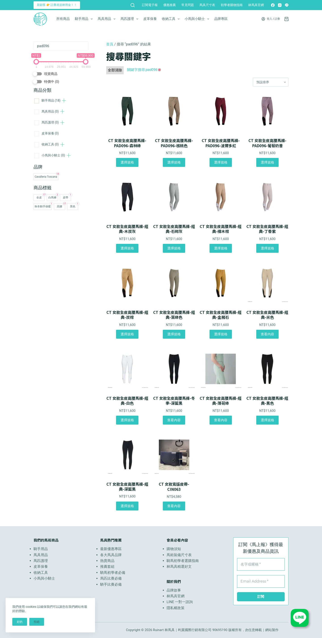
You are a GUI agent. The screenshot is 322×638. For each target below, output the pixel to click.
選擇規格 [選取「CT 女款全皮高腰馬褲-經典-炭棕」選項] (127, 334)
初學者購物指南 (232, 5)
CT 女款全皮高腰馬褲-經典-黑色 (267, 401)
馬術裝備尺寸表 (179, 555)
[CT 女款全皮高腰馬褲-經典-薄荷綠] (221, 369)
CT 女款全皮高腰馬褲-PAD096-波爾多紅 (221, 143)
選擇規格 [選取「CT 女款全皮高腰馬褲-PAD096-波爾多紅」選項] (220, 162)
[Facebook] (273, 5)
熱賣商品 (107, 561)
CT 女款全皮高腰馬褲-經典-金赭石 (221, 315)
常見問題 (187, 5)
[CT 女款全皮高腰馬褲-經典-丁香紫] (267, 197)
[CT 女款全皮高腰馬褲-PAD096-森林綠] (127, 111)
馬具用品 (107, 19)
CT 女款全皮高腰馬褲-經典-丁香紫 (267, 229)
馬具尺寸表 (207, 5)
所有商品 (63, 19)
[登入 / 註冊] (271, 19)
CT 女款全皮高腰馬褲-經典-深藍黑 (127, 486)
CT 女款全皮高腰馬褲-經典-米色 (267, 315)
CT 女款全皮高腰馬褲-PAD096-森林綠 (127, 143)
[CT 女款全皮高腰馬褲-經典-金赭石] (221, 283)
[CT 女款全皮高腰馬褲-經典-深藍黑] (127, 455)
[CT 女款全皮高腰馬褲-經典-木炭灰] (127, 197)
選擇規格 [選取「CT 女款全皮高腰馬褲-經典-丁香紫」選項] (267, 248)
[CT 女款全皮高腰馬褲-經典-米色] (267, 283)
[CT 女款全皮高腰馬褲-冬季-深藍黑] (174, 369)
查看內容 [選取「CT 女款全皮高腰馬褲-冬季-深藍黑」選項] (174, 420)
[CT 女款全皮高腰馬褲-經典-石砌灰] (174, 197)
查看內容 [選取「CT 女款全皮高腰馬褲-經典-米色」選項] (267, 334)
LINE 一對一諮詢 (180, 602)
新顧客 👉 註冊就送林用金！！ (57, 4)
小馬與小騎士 (198, 19)
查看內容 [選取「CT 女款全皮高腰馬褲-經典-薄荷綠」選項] (220, 420)
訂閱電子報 (150, 5)
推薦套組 (107, 566)
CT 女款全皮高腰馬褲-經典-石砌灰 (174, 229)
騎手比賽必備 (111, 584)
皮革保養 (150, 19)
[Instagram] (280, 5)
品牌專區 (221, 19)
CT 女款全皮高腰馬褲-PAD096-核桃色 (174, 143)
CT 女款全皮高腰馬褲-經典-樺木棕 (221, 229)
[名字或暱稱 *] (261, 564)
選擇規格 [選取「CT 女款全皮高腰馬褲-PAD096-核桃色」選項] (174, 162)
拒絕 (37, 621)
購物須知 (174, 549)
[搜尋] (133, 5)
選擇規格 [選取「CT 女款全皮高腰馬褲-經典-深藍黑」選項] (127, 506)
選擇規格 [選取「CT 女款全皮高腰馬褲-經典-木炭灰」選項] (127, 248)
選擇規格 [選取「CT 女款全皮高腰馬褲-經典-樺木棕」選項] (220, 248)
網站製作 (272, 630)
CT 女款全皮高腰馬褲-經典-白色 (127, 401)
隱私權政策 (175, 608)
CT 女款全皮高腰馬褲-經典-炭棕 (127, 315)
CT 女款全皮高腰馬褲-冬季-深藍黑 (174, 401)
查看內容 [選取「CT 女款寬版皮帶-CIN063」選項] (174, 506)
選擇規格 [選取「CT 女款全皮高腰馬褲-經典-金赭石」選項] (220, 334)
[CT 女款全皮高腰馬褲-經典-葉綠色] (174, 283)
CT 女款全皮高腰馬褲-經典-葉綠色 (174, 315)
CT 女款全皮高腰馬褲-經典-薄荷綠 (221, 401)
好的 (20, 621)
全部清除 (115, 70)
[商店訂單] (270, 82)
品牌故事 (174, 590)
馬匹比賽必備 (111, 578)
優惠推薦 (169, 5)
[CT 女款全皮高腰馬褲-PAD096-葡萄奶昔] (267, 111)
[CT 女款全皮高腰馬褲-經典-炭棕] (127, 283)
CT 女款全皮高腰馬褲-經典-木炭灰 (127, 229)
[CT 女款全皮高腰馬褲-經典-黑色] (267, 369)
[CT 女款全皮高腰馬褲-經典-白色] (127, 369)
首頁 (109, 44)
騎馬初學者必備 (112, 572)
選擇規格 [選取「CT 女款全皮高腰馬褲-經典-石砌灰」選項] (174, 248)
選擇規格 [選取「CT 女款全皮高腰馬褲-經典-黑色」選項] (267, 420)
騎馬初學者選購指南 (183, 561)
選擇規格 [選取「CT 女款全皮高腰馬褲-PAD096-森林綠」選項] (127, 162)
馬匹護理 (130, 19)
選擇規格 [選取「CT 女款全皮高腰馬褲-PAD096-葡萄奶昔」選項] (267, 162)
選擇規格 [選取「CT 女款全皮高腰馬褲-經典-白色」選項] (127, 420)
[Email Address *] (261, 581)
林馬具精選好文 (179, 566)
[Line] (286, 5)
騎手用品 (84, 19)
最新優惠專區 (111, 549)
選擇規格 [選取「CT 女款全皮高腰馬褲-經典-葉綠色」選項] (174, 334)
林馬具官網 (256, 5)
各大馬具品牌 (111, 555)
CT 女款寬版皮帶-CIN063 (174, 486)
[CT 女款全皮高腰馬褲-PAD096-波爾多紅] (221, 111)
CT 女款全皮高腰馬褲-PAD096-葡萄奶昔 (267, 143)
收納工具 (171, 19)
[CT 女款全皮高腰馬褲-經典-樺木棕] (221, 197)
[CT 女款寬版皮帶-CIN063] (174, 455)
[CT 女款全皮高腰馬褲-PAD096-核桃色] (174, 111)
